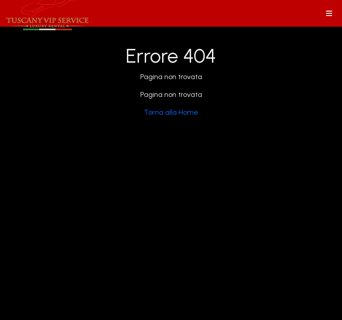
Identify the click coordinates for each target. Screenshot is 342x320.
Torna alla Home (171, 112)
